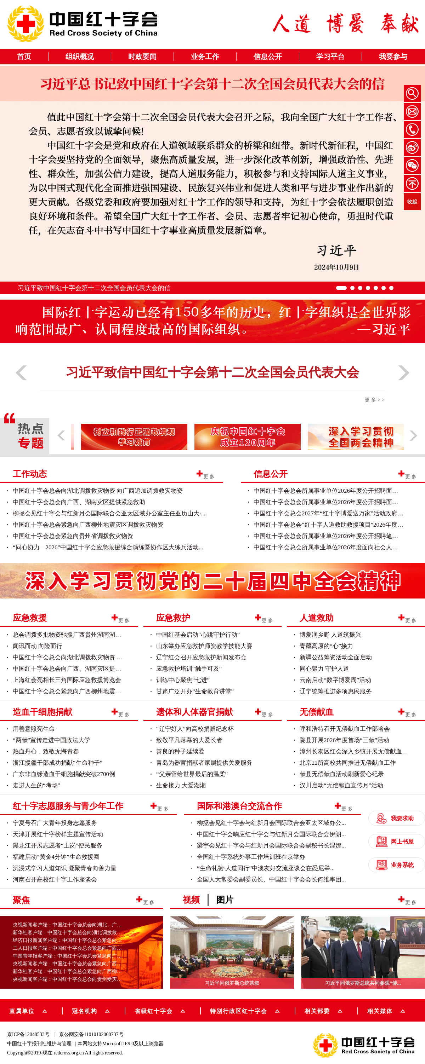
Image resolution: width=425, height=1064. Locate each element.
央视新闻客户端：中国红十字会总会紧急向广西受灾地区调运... (82, 963)
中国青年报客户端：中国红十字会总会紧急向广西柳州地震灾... (82, 956)
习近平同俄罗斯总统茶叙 (232, 983)
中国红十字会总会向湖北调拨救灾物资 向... (70, 657)
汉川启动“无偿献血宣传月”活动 (341, 785)
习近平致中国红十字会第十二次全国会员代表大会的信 (94, 287)
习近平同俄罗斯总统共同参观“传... (363, 983)
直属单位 (28, 1010)
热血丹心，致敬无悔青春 (46, 751)
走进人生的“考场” (36, 785)
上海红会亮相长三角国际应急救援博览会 (67, 680)
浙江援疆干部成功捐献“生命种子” (57, 762)
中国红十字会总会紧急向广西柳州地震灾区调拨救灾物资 (88, 524)
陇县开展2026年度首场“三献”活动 (344, 740)
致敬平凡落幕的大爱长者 (189, 740)
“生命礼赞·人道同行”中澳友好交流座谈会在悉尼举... (266, 868)
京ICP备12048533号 (28, 1034)
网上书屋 (395, 842)
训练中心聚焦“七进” (183, 680)
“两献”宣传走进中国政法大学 (51, 740)
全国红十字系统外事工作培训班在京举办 (251, 857)
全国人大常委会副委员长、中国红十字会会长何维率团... (271, 879)
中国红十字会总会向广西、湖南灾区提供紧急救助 (79, 502)
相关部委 (323, 1010)
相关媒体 (380, 1010)
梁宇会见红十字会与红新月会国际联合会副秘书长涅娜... (271, 845)
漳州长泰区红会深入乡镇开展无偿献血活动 (357, 751)
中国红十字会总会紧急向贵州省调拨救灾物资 (73, 536)
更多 (209, 476)
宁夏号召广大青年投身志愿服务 (55, 823)
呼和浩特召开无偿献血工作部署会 (345, 728)
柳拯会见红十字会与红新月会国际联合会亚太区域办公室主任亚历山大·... (109, 513)
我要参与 (393, 56)
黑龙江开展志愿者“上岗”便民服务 (57, 845)
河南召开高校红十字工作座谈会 (55, 879)
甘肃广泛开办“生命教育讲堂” (195, 691)
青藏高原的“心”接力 (326, 646)
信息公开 (268, 56)
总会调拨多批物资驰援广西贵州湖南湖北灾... (72, 634)
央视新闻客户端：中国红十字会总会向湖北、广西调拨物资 (77, 924)
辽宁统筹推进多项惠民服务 (336, 691)
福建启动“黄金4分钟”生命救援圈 (56, 857)
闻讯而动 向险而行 (37, 646)
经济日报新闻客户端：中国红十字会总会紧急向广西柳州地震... (82, 940)
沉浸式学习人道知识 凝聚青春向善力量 (65, 868)
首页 (24, 56)
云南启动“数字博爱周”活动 (335, 680)
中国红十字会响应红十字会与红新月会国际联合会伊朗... (271, 834)
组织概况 (80, 56)
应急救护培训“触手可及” (189, 668)
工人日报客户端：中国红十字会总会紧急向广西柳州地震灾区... (82, 948)
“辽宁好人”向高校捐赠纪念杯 (195, 728)
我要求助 (395, 818)
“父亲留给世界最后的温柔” (192, 774)
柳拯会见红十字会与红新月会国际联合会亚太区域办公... (271, 823)
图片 (224, 899)
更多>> (375, 400)
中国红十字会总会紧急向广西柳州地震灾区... (72, 691)
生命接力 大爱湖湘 (181, 785)
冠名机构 (91, 1010)
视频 (191, 899)
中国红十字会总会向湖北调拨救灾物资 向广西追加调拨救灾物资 (98, 490)
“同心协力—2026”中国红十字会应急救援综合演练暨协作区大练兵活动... (108, 547)
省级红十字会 (160, 1010)
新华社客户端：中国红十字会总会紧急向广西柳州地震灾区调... (82, 971)
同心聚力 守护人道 (324, 668)
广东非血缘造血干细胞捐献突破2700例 (64, 774)
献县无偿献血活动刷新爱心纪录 (342, 774)
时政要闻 (142, 56)
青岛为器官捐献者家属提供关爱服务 (204, 762)
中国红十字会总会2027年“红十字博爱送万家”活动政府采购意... (337, 513)
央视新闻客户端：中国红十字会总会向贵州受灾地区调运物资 (80, 979)
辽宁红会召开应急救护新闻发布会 (201, 657)
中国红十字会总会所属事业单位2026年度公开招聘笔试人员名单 (338, 536)
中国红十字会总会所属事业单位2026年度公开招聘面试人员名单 (338, 502)
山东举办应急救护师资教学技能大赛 (204, 646)
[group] (212, 579)
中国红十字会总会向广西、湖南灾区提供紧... (72, 668)
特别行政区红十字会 (245, 1010)
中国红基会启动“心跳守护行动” (198, 634)
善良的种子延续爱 (180, 751)
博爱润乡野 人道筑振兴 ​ (331, 634)
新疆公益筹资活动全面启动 (336, 657)
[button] (21, 383)
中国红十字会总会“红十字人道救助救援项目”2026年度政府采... (337, 524)
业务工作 (205, 56)
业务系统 (395, 865)
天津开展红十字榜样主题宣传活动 (58, 834)
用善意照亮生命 (34, 728)
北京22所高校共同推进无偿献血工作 (348, 762)
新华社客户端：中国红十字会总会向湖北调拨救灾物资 (72, 932)
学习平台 (330, 56)
